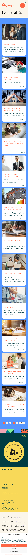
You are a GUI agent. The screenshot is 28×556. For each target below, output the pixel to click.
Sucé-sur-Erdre (7, 531)
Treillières (23, 531)
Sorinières (10, 522)
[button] (26, 534)
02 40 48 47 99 (5, 475)
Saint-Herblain (6, 527)
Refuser (14, 548)
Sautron (18, 530)
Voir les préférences (14, 551)
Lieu (25, 525)
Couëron (21, 518)
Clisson (15, 518)
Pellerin (19, 521)
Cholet (11, 518)
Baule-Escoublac (20, 520)
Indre (13, 520)
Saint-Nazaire (13, 529)
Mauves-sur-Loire (17, 522)
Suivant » (22, 422)
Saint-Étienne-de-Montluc (19, 526)
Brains (15, 517)
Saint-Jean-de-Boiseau (16, 527)
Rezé (21, 525)
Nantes (24, 522)
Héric (9, 520)
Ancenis (3, 516)
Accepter (14, 545)
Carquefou (21, 517)
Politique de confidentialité (9, 554)
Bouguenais (9, 517)
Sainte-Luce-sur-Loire (10, 530)
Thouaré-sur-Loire (15, 531)
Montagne (13, 521)
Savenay (23, 530)
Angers (8, 516)
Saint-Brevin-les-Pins (8, 526)
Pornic (10, 525)
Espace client (22, 2)
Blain (21, 516)
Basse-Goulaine (15, 516)
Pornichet (16, 525)
